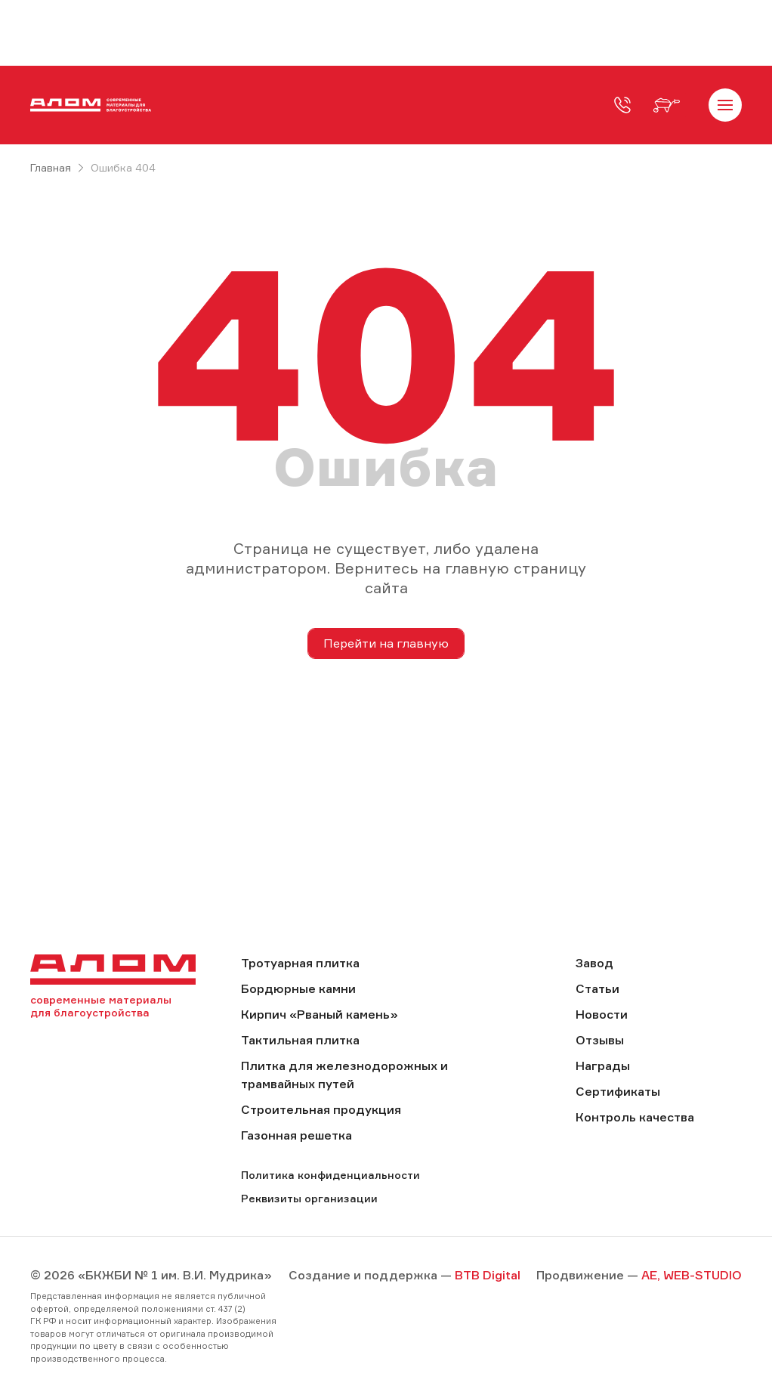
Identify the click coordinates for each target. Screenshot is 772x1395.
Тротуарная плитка (300, 962)
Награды (603, 1065)
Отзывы (600, 1039)
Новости (602, 1014)
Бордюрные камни (298, 988)
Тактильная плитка (300, 1039)
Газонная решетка (296, 1135)
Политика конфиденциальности (330, 1174)
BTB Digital (487, 1274)
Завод (594, 962)
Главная (50, 167)
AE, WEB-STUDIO (691, 1274)
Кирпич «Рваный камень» (319, 1014)
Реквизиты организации (309, 1198)
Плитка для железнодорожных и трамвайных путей (344, 1074)
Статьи (597, 988)
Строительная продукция (321, 1109)
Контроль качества (635, 1116)
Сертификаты (618, 1091)
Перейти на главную (386, 643)
